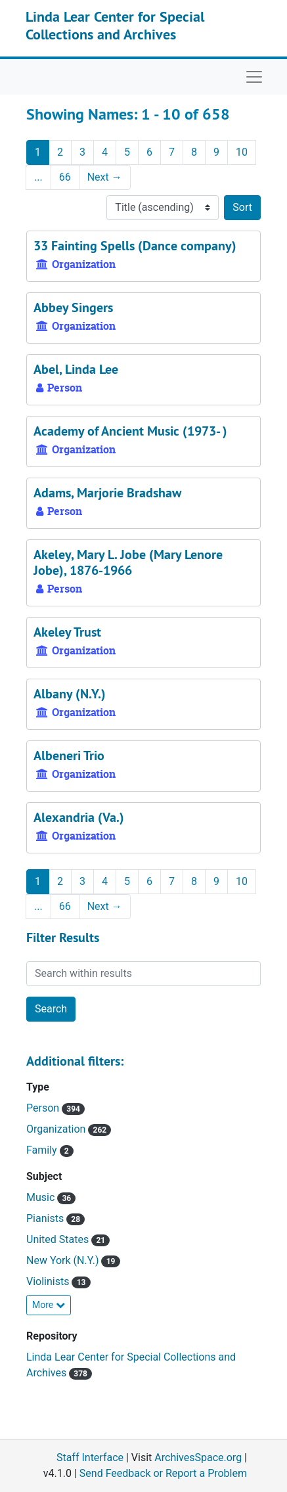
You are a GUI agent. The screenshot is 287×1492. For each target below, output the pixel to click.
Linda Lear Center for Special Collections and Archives (115, 25)
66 (65, 177)
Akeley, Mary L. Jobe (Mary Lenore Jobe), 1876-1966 (128, 562)
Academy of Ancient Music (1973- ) (130, 431)
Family (43, 1150)
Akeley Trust (67, 632)
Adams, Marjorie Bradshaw (107, 492)
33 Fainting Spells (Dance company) (134, 245)
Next (104, 177)
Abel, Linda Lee (75, 369)
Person (44, 1108)
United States (58, 1239)
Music (41, 1197)
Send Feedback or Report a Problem (163, 1473)
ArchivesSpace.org (198, 1457)
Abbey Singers (73, 307)
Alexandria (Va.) (78, 817)
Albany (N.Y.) (69, 693)
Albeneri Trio (68, 755)
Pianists (46, 1218)
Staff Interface (89, 1457)
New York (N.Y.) (63, 1260)
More (48, 1305)
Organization (57, 1129)
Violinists (49, 1281)
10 (242, 152)
